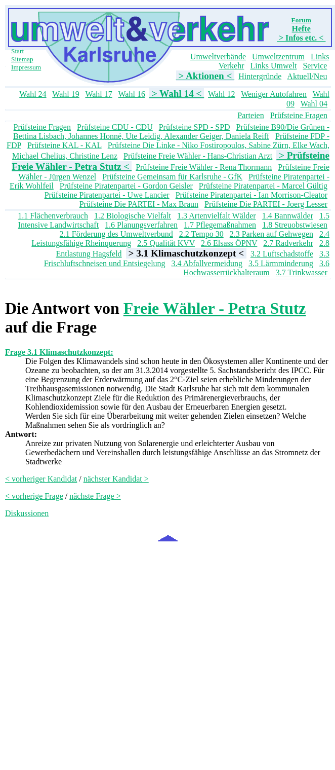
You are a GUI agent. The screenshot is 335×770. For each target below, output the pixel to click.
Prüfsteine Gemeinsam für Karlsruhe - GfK (172, 176)
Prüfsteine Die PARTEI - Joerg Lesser (265, 204)
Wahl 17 (98, 94)
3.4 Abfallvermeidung (207, 263)
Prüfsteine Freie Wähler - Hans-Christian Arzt (197, 156)
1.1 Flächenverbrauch (53, 215)
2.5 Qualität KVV (166, 243)
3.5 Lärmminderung (280, 263)
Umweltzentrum (278, 56)
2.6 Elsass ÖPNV (229, 243)
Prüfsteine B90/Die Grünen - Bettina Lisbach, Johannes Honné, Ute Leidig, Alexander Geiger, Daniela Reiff (171, 131)
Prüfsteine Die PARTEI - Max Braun (138, 204)
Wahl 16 (131, 94)
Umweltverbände (218, 56)
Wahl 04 (314, 103)
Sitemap (22, 59)
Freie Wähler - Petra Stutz (214, 308)
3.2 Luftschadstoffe (281, 253)
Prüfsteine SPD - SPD (194, 127)
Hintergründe (259, 76)
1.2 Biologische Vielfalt (132, 215)
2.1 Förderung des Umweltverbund (116, 234)
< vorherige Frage (34, 496)
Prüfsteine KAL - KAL (64, 145)
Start (17, 51)
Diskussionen (27, 513)
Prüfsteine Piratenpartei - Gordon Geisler (126, 185)
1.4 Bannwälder (287, 215)
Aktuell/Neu (307, 76)
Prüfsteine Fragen (298, 115)
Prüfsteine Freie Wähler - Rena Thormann (204, 167)
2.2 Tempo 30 (201, 234)
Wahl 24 (32, 94)
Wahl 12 (221, 94)
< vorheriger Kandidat (41, 478)
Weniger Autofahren (274, 94)
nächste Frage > (94, 496)
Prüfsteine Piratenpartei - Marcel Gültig (263, 185)
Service (315, 65)
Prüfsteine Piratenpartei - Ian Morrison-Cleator (251, 195)
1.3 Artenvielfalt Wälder (216, 215)
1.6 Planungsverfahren (141, 225)
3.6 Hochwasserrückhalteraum (256, 268)
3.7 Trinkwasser (301, 272)
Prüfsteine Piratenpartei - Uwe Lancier (107, 195)
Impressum (26, 67)
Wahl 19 (65, 94)
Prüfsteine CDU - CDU (115, 127)
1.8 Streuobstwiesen (294, 225)
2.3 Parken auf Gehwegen (271, 234)
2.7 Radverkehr (288, 243)
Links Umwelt (273, 65)
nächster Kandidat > (116, 478)
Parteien (250, 115)
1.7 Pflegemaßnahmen (220, 225)
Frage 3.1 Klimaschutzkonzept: (59, 352)
